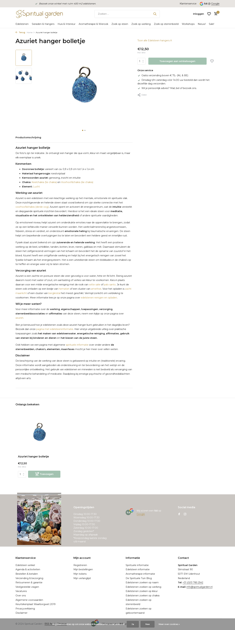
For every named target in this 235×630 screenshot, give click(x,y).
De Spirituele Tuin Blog (139, 578)
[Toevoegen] (44, 474)
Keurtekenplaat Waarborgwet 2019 (35, 604)
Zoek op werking (141, 24)
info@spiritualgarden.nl (199, 586)
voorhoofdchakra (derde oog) (32, 206)
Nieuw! (202, 24)
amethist (96, 288)
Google (215, 3)
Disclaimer (21, 612)
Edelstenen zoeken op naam (142, 582)
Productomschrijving (28, 137)
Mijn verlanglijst (82, 578)
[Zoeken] (127, 14)
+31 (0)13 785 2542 (193, 582)
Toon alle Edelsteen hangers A (154, 40)
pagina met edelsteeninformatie (54, 329)
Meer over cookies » (169, 624)
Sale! (211, 24)
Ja (133, 624)
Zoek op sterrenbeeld (166, 24)
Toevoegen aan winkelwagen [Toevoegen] (177, 61)
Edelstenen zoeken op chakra (142, 595)
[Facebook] (179, 514)
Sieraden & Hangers (43, 24)
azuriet (19, 317)
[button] (82, 130)
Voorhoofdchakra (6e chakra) (77, 182)
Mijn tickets (79, 573)
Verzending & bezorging (29, 578)
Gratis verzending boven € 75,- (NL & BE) (162, 75)
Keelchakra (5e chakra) (44, 182)
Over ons (21, 595)
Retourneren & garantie (29, 582)
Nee (147, 624)
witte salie (94, 284)
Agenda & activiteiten (28, 569)
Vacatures (21, 591)
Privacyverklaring (25, 608)
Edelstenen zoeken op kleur (142, 591)
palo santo (110, 284)
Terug (20, 32)
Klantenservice (188, 3)
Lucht (36, 186)
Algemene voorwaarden (29, 599)
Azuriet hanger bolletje (33, 456)
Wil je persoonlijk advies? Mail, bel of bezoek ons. (167, 88)
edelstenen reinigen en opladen (99, 297)
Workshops (188, 24)
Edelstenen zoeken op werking (143, 586)
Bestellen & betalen (27, 573)
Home (31, 32)
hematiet (64, 288)
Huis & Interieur (66, 24)
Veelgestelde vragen (27, 586)
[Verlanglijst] (209, 14)
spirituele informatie (77, 344)
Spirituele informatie (137, 565)
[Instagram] (185, 514)
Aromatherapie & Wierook (93, 24)
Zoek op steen (119, 24)
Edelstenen (22, 24)
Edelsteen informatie (138, 569)
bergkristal (54, 293)
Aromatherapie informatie (140, 573)
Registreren (80, 565)
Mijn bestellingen (83, 569)
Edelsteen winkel (25, 565)
